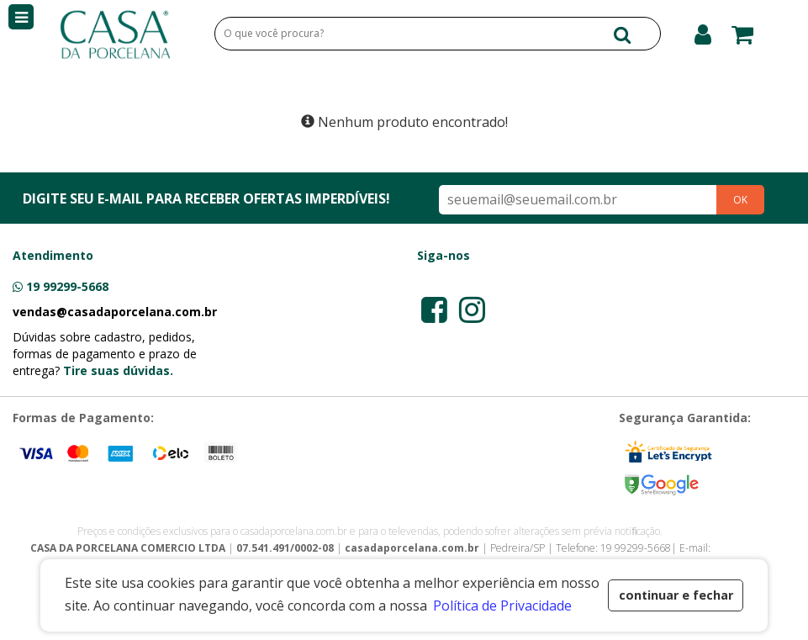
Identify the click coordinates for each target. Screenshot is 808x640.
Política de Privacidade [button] (502, 605)
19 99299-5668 (67, 286)
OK (740, 200)
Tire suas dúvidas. (118, 370)
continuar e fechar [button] (676, 595)
